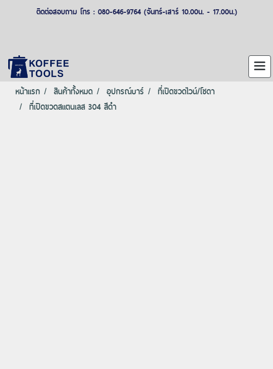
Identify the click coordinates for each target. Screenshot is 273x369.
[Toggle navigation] (259, 66)
